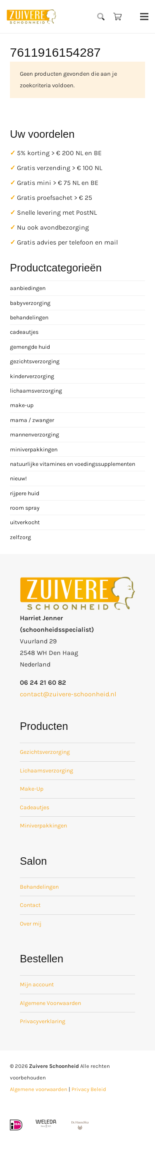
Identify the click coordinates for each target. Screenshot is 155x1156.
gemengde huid (30, 346)
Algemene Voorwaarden (50, 1003)
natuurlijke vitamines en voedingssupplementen (72, 464)
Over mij (30, 923)
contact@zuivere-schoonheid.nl (68, 694)
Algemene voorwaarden (38, 1089)
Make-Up (31, 788)
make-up (21, 405)
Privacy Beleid (89, 1089)
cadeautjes (24, 332)
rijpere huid (24, 493)
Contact (30, 905)
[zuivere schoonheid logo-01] (31, 16)
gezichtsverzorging (35, 361)
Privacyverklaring (42, 1021)
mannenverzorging (34, 434)
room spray (25, 507)
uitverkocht (25, 522)
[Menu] (144, 16)
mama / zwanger (32, 420)
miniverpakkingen (33, 449)
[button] (101, 16)
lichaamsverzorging (36, 390)
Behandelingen (39, 886)
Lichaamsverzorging (46, 770)
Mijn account (37, 984)
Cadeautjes (34, 807)
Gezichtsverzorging (45, 751)
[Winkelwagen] (117, 16)
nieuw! (18, 478)
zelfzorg (20, 537)
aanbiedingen (27, 288)
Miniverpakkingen (43, 825)
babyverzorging (30, 303)
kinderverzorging (32, 376)
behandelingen (29, 317)
